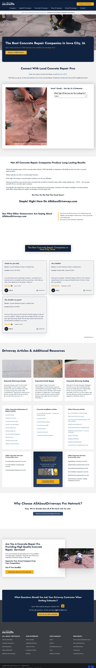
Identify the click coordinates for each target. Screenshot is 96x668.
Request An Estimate (85, 4)
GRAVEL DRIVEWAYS (7, 650)
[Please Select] (70, 96)
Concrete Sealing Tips (10, 431)
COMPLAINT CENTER (31, 650)
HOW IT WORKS (30, 639)
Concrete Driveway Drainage (43, 422)
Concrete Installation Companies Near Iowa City (14, 465)
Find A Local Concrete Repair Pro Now (48, 514)
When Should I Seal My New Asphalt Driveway (78, 427)
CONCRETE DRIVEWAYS (8, 643)
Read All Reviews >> (89, 337)
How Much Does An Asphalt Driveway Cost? (78, 445)
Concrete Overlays (9, 415)
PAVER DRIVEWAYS (6, 646)
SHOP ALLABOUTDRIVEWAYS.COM (81, 639)
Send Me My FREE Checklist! (48, 614)
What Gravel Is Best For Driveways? (76, 416)
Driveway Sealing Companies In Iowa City (15, 470)
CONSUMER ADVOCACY (56, 646)
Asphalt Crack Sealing (73, 435)
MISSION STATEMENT (55, 653)
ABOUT (51, 639)
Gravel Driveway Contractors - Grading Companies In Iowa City (77, 479)
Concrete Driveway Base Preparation (45, 435)
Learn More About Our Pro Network (19, 572)
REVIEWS (28, 653)
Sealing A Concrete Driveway (12, 443)
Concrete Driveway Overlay (11, 421)
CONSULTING (76, 650)
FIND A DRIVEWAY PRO (79, 643)
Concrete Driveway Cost (42, 432)
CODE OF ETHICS (30, 646)
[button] (13, 8)
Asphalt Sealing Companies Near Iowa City (78, 465)
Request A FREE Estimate (16, 52)
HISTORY (52, 643)
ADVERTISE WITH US (78, 653)
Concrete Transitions (41, 418)
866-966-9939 (62, 74)
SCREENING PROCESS (31, 643)
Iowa (26, 12)
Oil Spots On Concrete (10, 418)
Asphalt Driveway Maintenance (75, 442)
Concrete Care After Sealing (11, 424)
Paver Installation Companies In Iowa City (78, 472)
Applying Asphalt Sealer (73, 439)
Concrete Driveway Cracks (11, 440)
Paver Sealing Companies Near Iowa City (78, 468)
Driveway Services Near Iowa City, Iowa (37, 12)
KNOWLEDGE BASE (78, 646)
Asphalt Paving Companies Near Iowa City (78, 475)
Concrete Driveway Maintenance (12, 434)
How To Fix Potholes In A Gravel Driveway (77, 413)
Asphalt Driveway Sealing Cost (75, 424)
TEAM (51, 650)
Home (23, 12)
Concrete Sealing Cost (10, 427)
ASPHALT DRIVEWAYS (7, 639)
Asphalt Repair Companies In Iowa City (77, 461)
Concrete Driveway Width (42, 425)
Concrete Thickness (41, 428)
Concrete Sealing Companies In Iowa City (15, 461)
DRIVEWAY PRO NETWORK (8, 653)
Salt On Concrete (9, 437)
